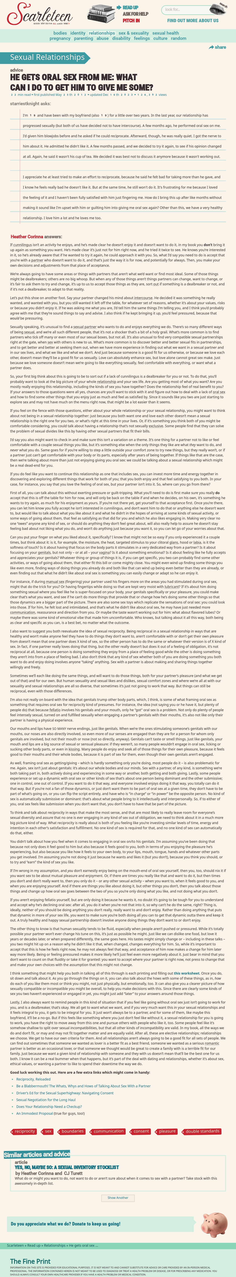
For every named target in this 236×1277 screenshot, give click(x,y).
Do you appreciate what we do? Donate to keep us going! (65, 1224)
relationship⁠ (106, 381)
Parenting (83, 38)
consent (141, 1132)
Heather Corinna (27, 236)
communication (109, 1131)
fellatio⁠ (55, 710)
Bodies (60, 32)
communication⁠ (22, 612)
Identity (77, 32)
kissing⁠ (74, 749)
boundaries (73, 1132)
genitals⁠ (44, 552)
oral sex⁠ (219, 392)
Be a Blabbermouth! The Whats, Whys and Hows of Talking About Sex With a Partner (83, 1086)
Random (178, 38)
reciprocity (25, 1132)
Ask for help (135, 14)
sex (48, 1132)
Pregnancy (60, 38)
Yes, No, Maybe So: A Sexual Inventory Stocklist (67, 1167)
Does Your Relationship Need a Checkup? (49, 1106)
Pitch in (131, 21)
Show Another (118, 1198)
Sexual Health (165, 32)
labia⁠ (197, 542)
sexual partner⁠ (85, 326)
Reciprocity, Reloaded (33, 1079)
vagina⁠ (104, 552)
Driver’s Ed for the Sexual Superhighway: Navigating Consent (64, 1093)
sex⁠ (50, 342)
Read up (130, 7)
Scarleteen (15, 1246)
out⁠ (156, 284)
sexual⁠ (29, 332)
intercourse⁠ (143, 297)
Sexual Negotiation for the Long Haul (46, 1099)
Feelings (142, 38)
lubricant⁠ (172, 586)
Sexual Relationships (47, 58)
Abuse (103, 38)
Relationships (102, 32)
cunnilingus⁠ (22, 244)
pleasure (167, 1132)
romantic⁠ (212, 1043)
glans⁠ (173, 542)
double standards (203, 1131)
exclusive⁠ (156, 426)
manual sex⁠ (55, 581)
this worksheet (186, 973)
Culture (160, 38)
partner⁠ (37, 260)
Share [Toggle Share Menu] (217, 47)
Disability (121, 38)
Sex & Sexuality (134, 32)
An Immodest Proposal (34, 1113)
